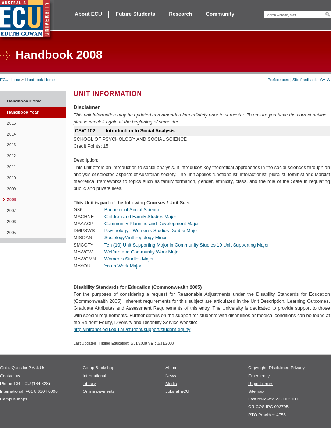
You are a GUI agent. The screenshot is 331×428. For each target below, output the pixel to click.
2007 (11, 210)
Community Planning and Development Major (151, 223)
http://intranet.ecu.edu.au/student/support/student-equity (132, 329)
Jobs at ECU (177, 391)
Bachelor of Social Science (132, 209)
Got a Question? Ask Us (22, 368)
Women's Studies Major (129, 259)
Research (180, 14)
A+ (322, 79)
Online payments (98, 391)
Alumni (172, 368)
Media (171, 383)
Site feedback (304, 80)
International (94, 376)
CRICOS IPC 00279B (268, 406)
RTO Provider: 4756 (267, 415)
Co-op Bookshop (98, 368)
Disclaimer (278, 368)
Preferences (278, 80)
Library (89, 383)
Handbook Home (40, 80)
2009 (11, 189)
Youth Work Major (123, 266)
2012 (11, 156)
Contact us (10, 376)
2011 (11, 167)
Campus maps (13, 399)
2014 (11, 134)
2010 (11, 178)
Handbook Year (23, 112)
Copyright (257, 368)
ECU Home (10, 80)
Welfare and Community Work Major (142, 252)
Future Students (135, 14)
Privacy (298, 368)
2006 (11, 221)
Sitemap (256, 391)
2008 (11, 199)
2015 (11, 123)
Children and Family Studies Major (140, 216)
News (171, 376)
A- (329, 80)
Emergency (259, 376)
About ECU (88, 14)
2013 (11, 145)
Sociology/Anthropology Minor (135, 237)
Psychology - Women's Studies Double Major (151, 230)
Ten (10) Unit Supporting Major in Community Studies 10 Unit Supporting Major (186, 245)
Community (220, 14)
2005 (11, 232)
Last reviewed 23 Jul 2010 (273, 399)
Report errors (260, 383)
